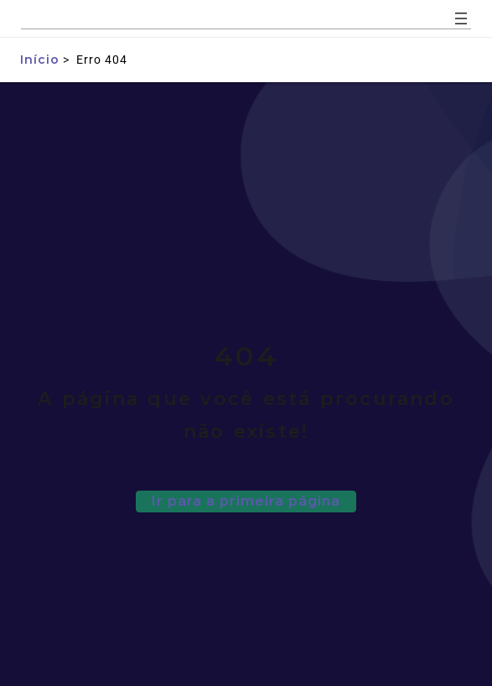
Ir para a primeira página (246, 501)
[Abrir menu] (461, 18)
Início (40, 59)
